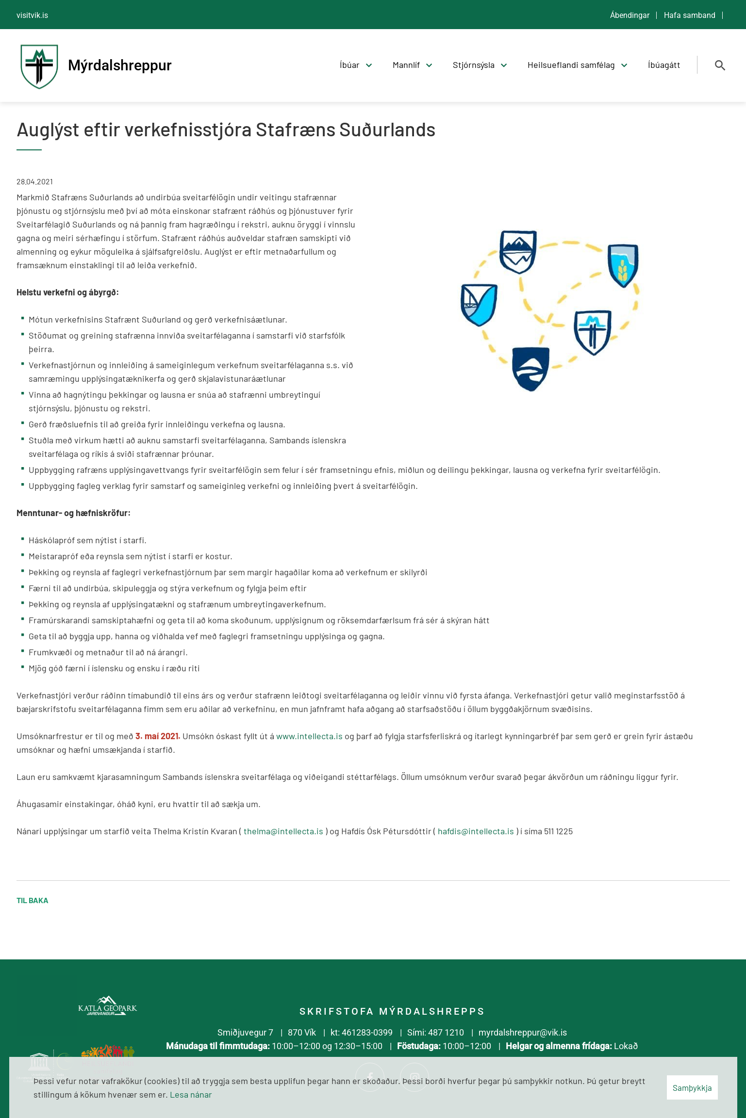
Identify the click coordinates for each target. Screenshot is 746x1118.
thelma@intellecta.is (283, 831)
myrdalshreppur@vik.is (523, 1032)
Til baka (33, 900)
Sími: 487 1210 (435, 1032)
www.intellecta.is (309, 735)
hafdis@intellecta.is (476, 831)
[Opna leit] (720, 65)
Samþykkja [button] (692, 1087)
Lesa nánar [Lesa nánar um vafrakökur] (191, 1094)
